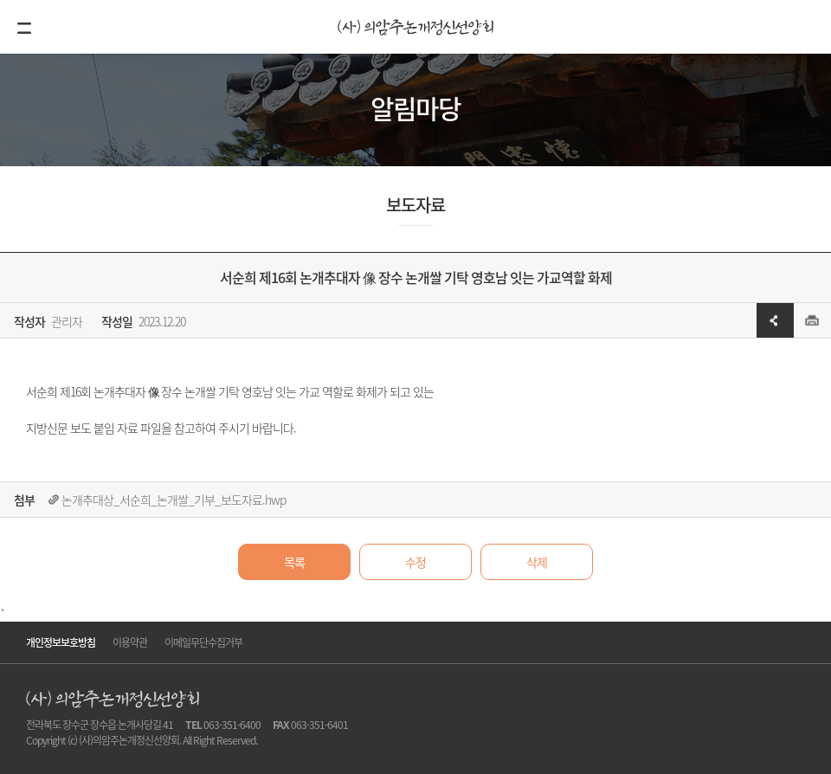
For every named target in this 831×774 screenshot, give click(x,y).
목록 (294, 562)
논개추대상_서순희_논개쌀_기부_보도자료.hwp (173, 499)
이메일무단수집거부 (203, 642)
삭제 (536, 562)
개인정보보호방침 (60, 642)
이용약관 (130, 642)
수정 (415, 562)
